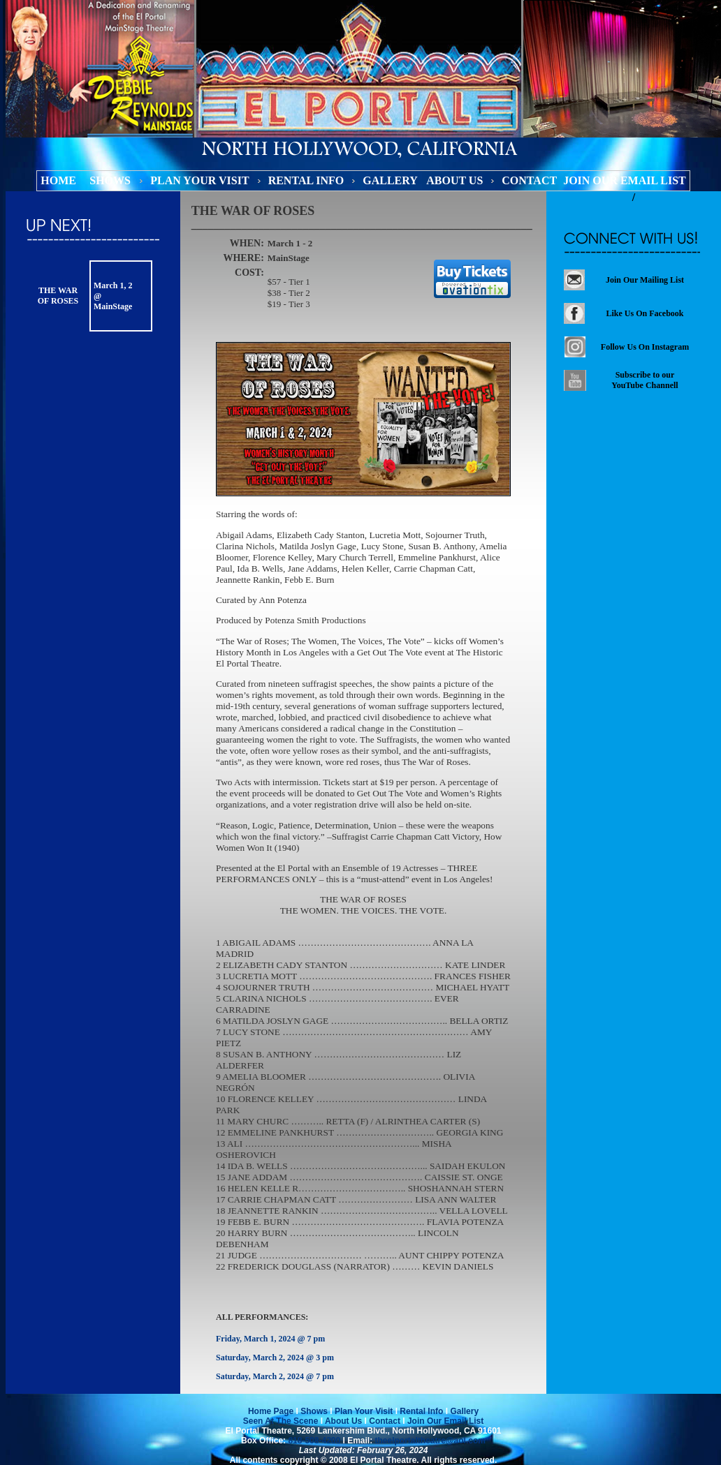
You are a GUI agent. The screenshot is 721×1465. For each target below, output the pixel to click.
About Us (343, 1421)
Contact (384, 1421)
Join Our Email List (444, 1421)
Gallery (464, 1411)
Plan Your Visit (364, 1411)
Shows (314, 1411)
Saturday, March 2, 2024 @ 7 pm (275, 1376)
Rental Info (421, 1411)
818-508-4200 (314, 1440)
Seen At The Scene (281, 1421)
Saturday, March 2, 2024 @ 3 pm (275, 1357)
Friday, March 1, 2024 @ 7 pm (270, 1339)
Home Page (270, 1411)
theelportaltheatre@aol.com (429, 1440)
